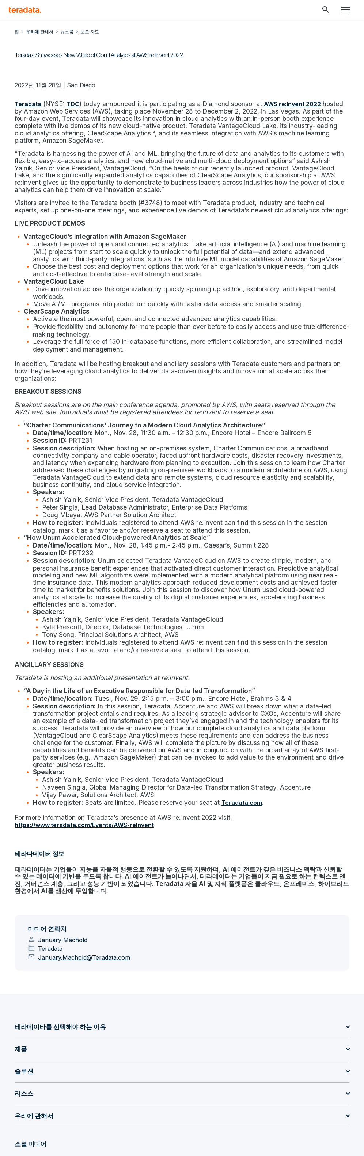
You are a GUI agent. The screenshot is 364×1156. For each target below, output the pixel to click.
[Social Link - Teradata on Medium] (56, 1088)
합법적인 (252, 1118)
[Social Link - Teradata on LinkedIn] (21, 1088)
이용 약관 (287, 1118)
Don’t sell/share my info (187, 1118)
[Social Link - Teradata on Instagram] (126, 1088)
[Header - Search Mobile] (325, 10)
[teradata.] (25, 9)
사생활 (138, 1118)
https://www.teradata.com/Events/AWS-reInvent (84, 748)
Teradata (28, 103)
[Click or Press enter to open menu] (345, 10)
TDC (71, 103)
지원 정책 (109, 1123)
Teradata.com (228, 727)
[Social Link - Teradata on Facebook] (108, 1088)
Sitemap (108, 1118)
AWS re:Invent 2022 (278, 103)
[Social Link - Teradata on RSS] (144, 1088)
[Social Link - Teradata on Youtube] (91, 1088)
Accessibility (326, 1118)
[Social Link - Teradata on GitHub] (38, 1088)
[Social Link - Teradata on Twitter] (73, 1088)
